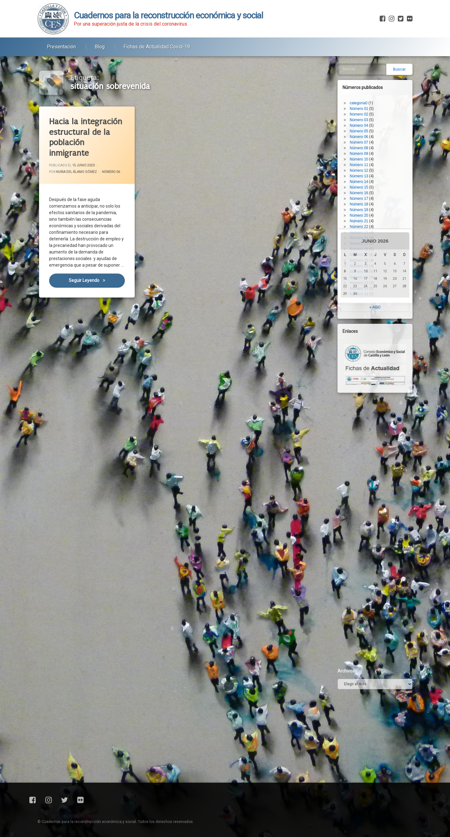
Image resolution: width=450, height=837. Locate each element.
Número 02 (363, 77)
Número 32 (363, 246)
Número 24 (363, 201)
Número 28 (363, 223)
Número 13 (363, 139)
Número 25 (363, 206)
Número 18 (363, 167)
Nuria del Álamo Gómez (76, 172)
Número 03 (363, 83)
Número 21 (363, 184)
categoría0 (363, 66)
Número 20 (363, 178)
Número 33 (363, 251)
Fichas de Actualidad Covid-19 (156, 43)
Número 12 (363, 133)
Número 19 (363, 173)
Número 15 (363, 150)
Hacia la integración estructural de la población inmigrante (85, 137)
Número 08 (363, 111)
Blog (100, 43)
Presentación (61, 43)
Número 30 (363, 235)
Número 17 (363, 162)
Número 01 (363, 72)
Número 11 (363, 128)
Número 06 (111, 172)
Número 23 (363, 195)
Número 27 (363, 218)
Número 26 (363, 212)
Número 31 (363, 240)
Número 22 (363, 190)
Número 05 (363, 94)
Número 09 (363, 117)
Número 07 (363, 105)
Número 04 (363, 88)
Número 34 (363, 257)
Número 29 (363, 229)
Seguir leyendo (97, 282)
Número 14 (363, 145)
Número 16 (363, 156)
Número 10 (363, 122)
